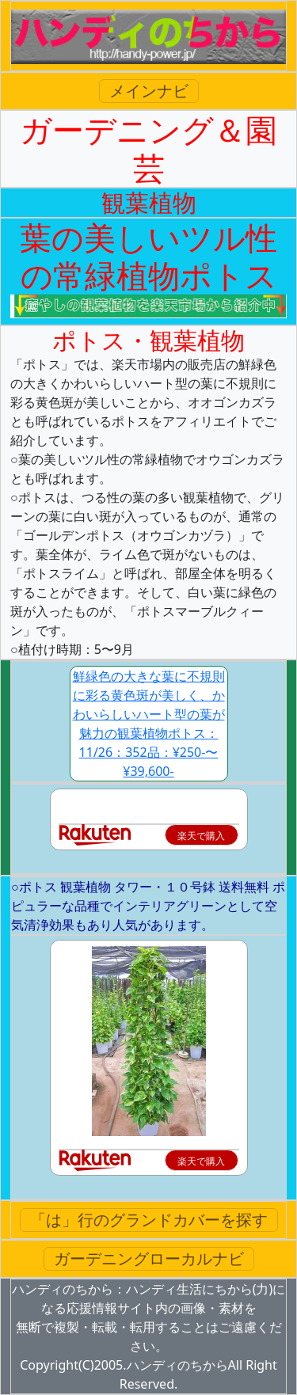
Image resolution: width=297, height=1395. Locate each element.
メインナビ (148, 90)
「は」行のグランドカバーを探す (149, 1219)
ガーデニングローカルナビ (149, 1258)
